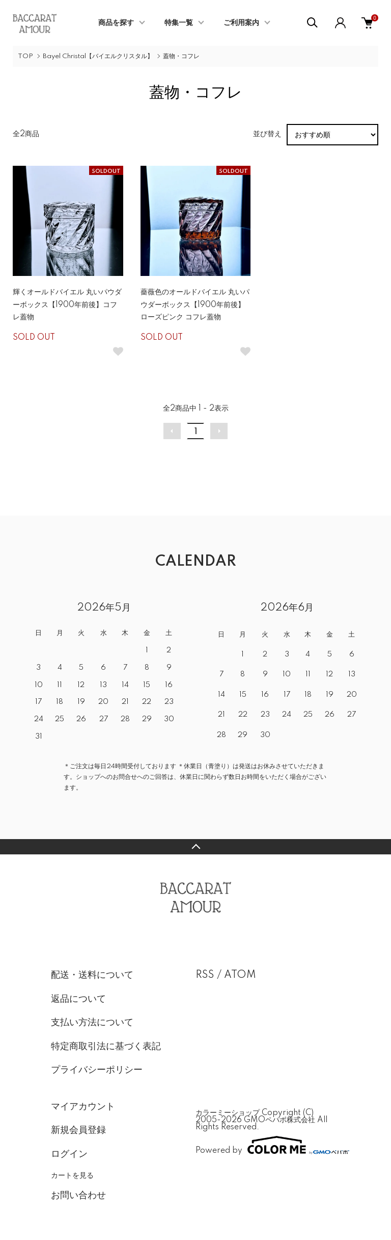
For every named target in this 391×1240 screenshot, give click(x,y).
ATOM (240, 975)
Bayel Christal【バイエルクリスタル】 (98, 56)
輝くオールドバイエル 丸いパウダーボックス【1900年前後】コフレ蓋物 (67, 304)
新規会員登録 (78, 1130)
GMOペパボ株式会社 (279, 1120)
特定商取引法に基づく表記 (106, 1047)
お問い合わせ (78, 1196)
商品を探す (116, 23)
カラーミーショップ (228, 1113)
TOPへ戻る (195, 846)
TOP (25, 56)
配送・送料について (92, 975)
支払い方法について (92, 1023)
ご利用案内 (241, 23)
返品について (78, 999)
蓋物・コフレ (181, 56)
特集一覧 (178, 23)
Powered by (268, 1145)
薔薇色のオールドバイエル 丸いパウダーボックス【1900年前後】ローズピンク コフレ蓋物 (195, 304)
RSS (205, 975)
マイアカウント (83, 1107)
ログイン (69, 1154)
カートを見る (72, 1175)
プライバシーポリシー (97, 1070)
